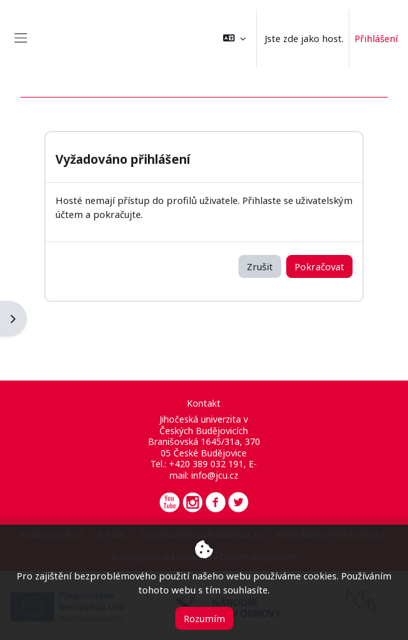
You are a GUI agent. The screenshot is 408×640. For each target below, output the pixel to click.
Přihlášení (376, 38)
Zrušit (260, 266)
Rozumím (204, 618)
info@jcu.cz (214, 475)
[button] (234, 38)
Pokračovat (319, 266)
